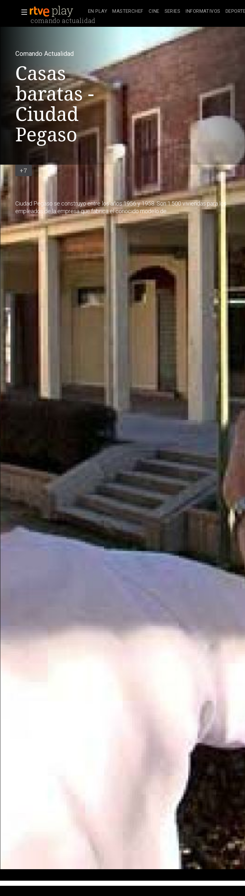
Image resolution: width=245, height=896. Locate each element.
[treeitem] (97, 11)
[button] (22, 12)
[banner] (57, 11)
